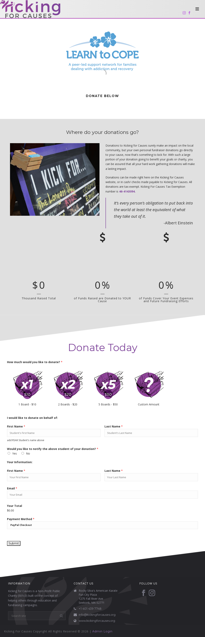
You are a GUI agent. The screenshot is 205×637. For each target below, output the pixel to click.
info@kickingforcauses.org (97, 615)
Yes (14, 453)
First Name (16, 426)
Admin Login (102, 631)
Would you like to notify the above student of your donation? (52, 449)
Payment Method (20, 519)
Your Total (14, 506)
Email (12, 488)
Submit (14, 543)
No (28, 453)
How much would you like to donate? (34, 362)
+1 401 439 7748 (90, 609)
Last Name (114, 426)
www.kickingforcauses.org (97, 621)
